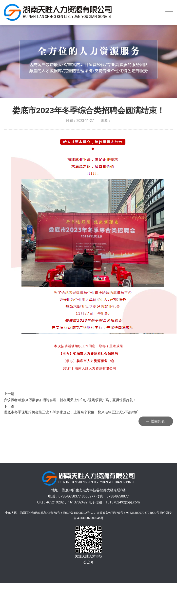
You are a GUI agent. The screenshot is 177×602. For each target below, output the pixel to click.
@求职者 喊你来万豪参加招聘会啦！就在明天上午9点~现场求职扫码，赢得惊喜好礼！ (70, 400)
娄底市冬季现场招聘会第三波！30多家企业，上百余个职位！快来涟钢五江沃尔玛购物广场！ (71, 412)
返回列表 (158, 421)
